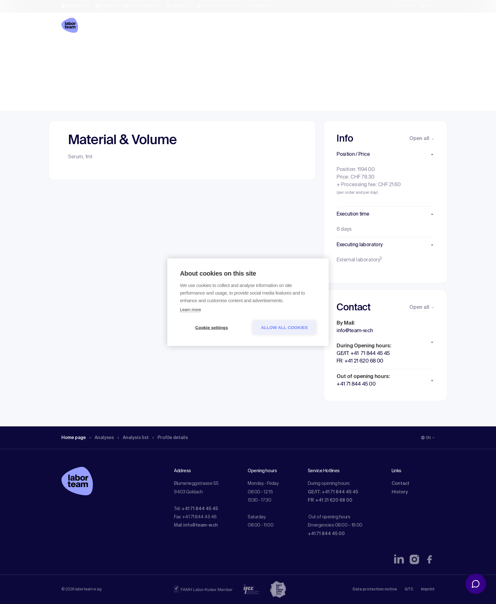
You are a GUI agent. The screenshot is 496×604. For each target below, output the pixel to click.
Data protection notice (375, 589)
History (400, 492)
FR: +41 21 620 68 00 (330, 500)
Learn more (190, 309)
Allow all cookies (284, 327)
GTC (409, 589)
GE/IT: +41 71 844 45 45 (333, 492)
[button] (385, 154)
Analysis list (141, 49)
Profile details (181, 49)
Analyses (106, 49)
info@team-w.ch (200, 525)
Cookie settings (211, 327)
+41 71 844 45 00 (326, 534)
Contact (400, 483)
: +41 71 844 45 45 (199, 509)
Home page (75, 49)
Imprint (428, 589)
